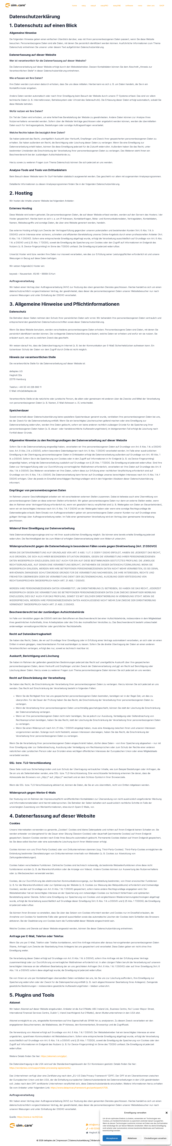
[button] (166, 1112)
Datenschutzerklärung (79, 1140)
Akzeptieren (112, 1138)
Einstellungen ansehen (155, 1138)
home (86, 5)
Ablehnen (132, 1138)
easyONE (123, 5)
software (134, 5)
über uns (153, 5)
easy (94, 5)
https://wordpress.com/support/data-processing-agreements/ (40, 1068)
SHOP (162, 5)
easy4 (102, 5)
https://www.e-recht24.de (30, 1117)
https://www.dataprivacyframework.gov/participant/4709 (80, 1087)
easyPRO (112, 5)
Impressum (62, 1140)
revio (143, 5)
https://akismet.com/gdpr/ (54, 1056)
